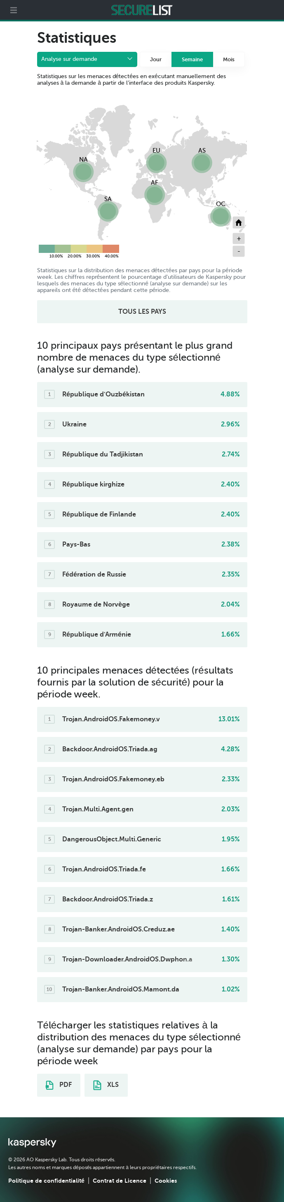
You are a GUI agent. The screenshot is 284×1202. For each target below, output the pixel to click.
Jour (156, 59)
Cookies (166, 1180)
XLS (106, 1085)
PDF (58, 1085)
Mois (229, 59)
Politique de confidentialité (46, 1180)
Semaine (192, 59)
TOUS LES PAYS (142, 311)
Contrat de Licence (119, 1180)
